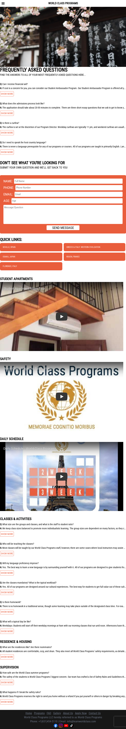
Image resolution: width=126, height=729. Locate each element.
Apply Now (81, 713)
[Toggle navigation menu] (3, 3)
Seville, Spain (9, 247)
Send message (63, 228)
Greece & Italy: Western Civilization (83, 247)
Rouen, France (73, 257)
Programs (39, 713)
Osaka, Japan (9, 257)
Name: (8, 181)
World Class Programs (63, 3)
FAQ (49, 713)
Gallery (57, 713)
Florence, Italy (10, 266)
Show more (7, 93)
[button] (61, 316)
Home (29, 713)
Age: (6, 201)
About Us (68, 713)
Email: (8, 194)
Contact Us (95, 713)
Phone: (8, 188)
